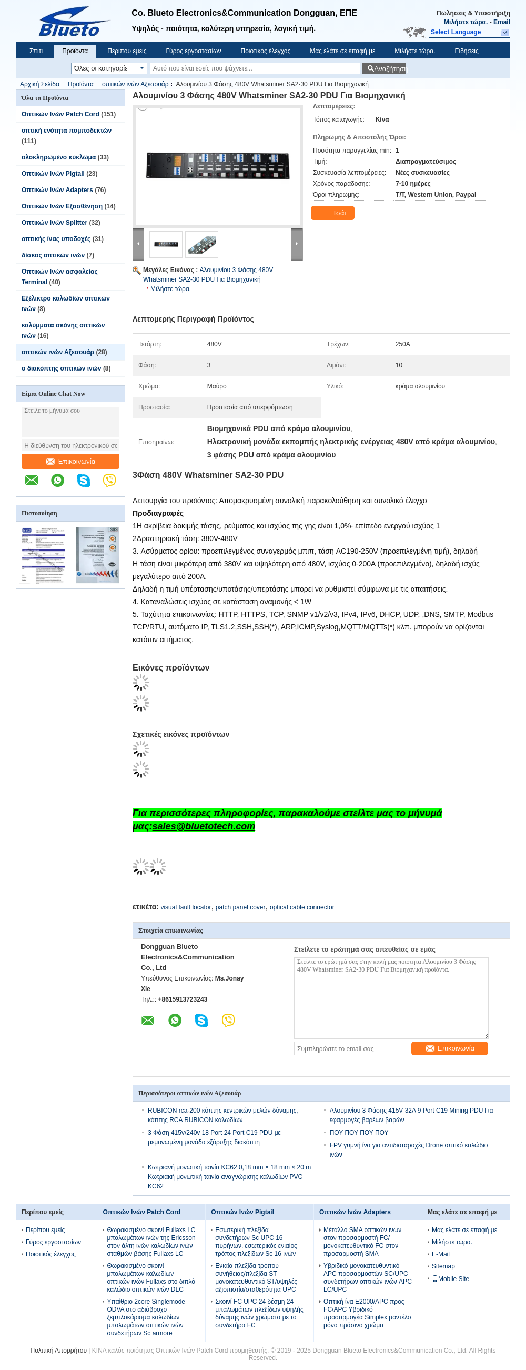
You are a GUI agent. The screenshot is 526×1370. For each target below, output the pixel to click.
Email (501, 22)
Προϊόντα (75, 51)
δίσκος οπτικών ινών (53, 255)
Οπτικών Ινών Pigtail (53, 173)
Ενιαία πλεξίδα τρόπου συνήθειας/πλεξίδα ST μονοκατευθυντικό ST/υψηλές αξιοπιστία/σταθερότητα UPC (256, 1277)
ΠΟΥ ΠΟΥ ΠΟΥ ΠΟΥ (359, 1132)
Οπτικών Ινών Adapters (57, 190)
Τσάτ (333, 213)
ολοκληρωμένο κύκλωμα (59, 157)
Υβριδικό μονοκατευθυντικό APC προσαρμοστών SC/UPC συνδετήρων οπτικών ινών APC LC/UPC (367, 1277)
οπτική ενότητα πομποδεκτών (67, 130)
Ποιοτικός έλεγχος (265, 51)
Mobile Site (450, 1279)
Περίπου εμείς (126, 51)
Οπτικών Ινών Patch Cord (60, 114)
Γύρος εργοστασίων (193, 51)
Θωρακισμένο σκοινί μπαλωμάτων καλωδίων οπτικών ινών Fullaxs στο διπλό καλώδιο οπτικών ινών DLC (151, 1277)
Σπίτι (36, 51)
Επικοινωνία (71, 461)
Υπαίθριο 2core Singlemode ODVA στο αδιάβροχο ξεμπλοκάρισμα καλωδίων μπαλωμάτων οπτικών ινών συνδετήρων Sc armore (146, 1317)
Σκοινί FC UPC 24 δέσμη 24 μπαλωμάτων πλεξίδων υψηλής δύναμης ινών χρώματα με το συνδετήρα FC (259, 1313)
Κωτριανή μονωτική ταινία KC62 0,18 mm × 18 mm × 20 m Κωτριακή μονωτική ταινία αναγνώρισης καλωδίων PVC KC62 (229, 1177)
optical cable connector (302, 907)
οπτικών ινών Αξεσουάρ (135, 84)
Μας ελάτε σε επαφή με (342, 51)
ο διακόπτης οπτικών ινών (62, 368)
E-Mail (441, 1254)
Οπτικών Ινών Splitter (54, 222)
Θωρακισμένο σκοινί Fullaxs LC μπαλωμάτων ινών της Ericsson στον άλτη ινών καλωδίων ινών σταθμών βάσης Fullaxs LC (151, 1241)
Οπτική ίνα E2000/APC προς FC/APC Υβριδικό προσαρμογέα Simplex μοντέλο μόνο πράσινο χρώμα (367, 1313)
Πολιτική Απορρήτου (59, 1350)
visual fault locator (185, 907)
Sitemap (443, 1266)
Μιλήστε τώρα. (466, 22)
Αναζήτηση (390, 69)
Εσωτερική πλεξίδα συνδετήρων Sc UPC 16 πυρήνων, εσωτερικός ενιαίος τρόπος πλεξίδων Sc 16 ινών (256, 1241)
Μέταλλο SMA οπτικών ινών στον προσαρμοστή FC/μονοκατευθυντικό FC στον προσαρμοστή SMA (362, 1241)
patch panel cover (241, 907)
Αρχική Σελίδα (39, 84)
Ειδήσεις (467, 51)
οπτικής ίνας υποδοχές (56, 239)
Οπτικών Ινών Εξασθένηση (62, 206)
